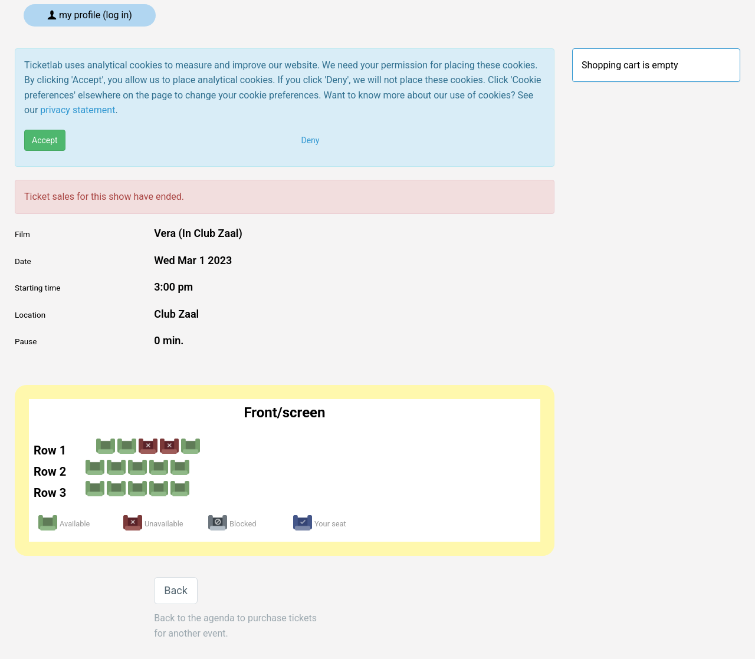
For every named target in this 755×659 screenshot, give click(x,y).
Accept (45, 140)
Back (176, 590)
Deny (310, 140)
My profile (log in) (89, 15)
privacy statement (77, 110)
